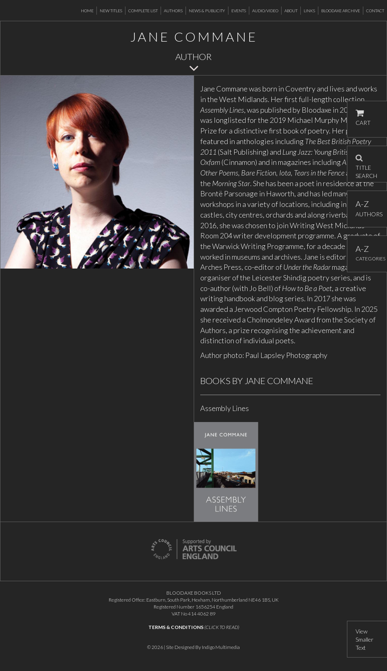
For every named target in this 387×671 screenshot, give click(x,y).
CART (363, 117)
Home (87, 10)
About (291, 10)
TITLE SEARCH (366, 164)
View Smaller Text (365, 639)
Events (238, 10)
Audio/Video (265, 10)
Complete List (143, 10)
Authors (173, 10)
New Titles (111, 10)
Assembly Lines (224, 408)
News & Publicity (207, 10)
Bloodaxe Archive (340, 10)
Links (309, 10)
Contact (375, 10)
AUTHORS (367, 208)
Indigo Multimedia (221, 647)
